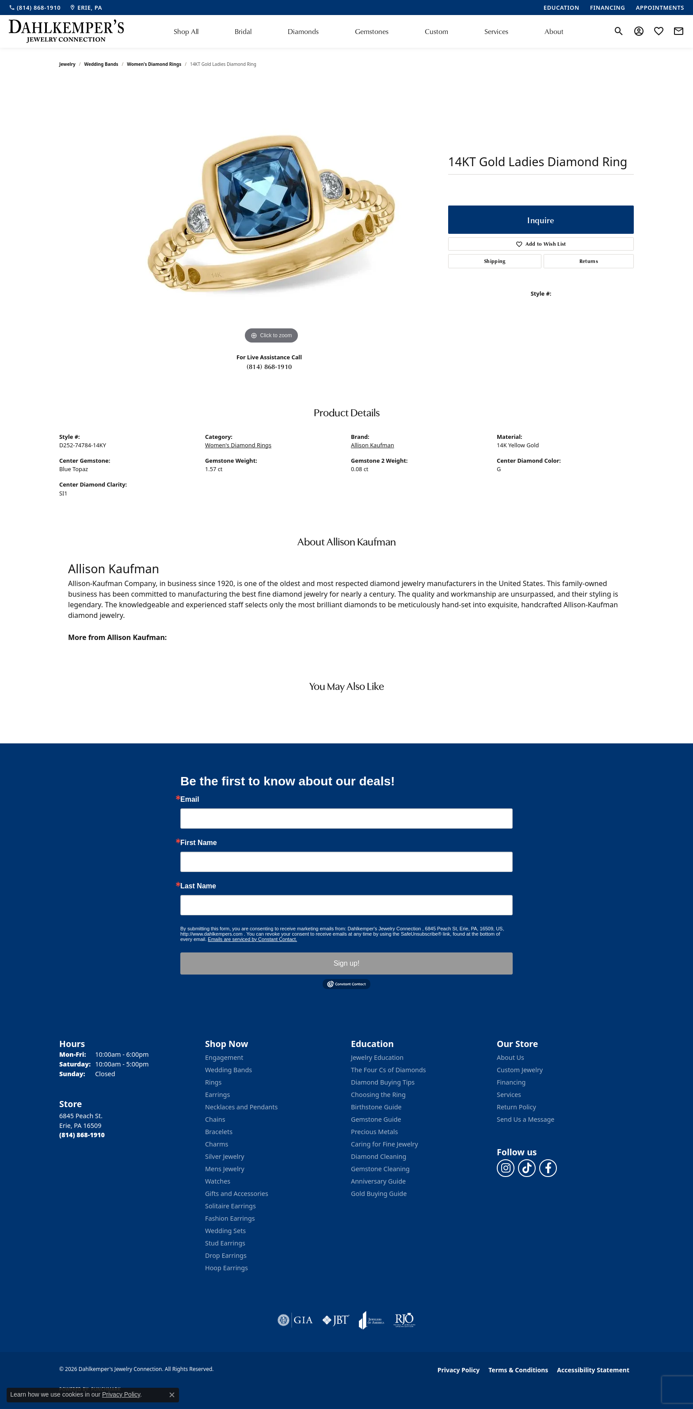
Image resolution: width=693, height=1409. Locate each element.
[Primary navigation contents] (368, 31)
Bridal (243, 31)
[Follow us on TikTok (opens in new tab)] (527, 1168)
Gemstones (371, 31)
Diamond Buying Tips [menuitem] (383, 1082)
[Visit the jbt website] (336, 1320)
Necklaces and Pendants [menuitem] (241, 1107)
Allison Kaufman (372, 445)
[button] (618, 31)
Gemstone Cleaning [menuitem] (380, 1169)
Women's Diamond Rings (154, 64)
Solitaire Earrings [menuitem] (230, 1206)
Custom (436, 31)
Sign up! (347, 963)
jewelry (67, 64)
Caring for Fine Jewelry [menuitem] (384, 1144)
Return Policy (516, 1107)
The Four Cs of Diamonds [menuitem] (388, 1070)
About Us (510, 1057)
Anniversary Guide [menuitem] (378, 1181)
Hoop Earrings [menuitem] (226, 1268)
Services (496, 31)
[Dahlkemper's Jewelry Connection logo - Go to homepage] (66, 31)
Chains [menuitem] (215, 1119)
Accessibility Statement (593, 1370)
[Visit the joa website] (372, 1320)
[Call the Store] (82, 1135)
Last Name (198, 886)
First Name (198, 842)
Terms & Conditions (518, 1370)
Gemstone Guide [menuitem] (376, 1119)
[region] (271, 213)
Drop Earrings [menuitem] (226, 1255)
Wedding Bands (101, 64)
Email (189, 799)
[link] (35, 7)
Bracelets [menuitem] (218, 1131)
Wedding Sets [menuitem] (225, 1230)
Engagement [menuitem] (224, 1057)
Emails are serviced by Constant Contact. (252, 939)
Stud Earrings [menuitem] (225, 1243)
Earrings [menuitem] (217, 1094)
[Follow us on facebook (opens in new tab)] (548, 1168)
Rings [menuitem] (213, 1082)
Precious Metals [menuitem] (374, 1131)
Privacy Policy (459, 1370)
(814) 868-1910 (269, 366)
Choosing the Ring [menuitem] (378, 1094)
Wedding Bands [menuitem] (228, 1070)
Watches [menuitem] (217, 1181)
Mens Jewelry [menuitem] (224, 1169)
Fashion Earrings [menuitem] (230, 1218)
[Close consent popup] (172, 1395)
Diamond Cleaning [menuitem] (378, 1156)
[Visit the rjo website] (404, 1320)
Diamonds (303, 31)
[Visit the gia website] (295, 1320)
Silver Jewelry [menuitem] (224, 1156)
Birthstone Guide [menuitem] (376, 1107)
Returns (588, 261)
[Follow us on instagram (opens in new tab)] (505, 1168)
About (554, 31)
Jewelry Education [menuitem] (377, 1057)
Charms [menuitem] (216, 1144)
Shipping (495, 261)
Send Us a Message (525, 1119)
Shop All (186, 31)
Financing (511, 1082)
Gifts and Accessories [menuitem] (236, 1193)
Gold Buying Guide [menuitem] (379, 1193)
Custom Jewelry (520, 1070)
